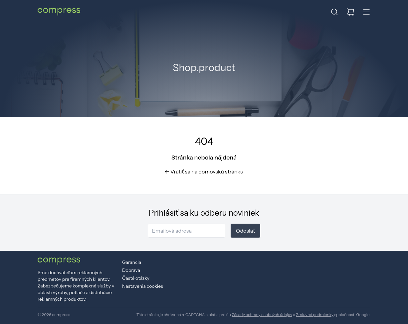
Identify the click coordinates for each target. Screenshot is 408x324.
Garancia (131, 262)
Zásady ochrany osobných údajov (262, 314)
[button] (334, 12)
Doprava (131, 270)
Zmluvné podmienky (314, 314)
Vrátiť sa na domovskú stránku (204, 171)
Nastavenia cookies (142, 286)
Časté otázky (135, 278)
